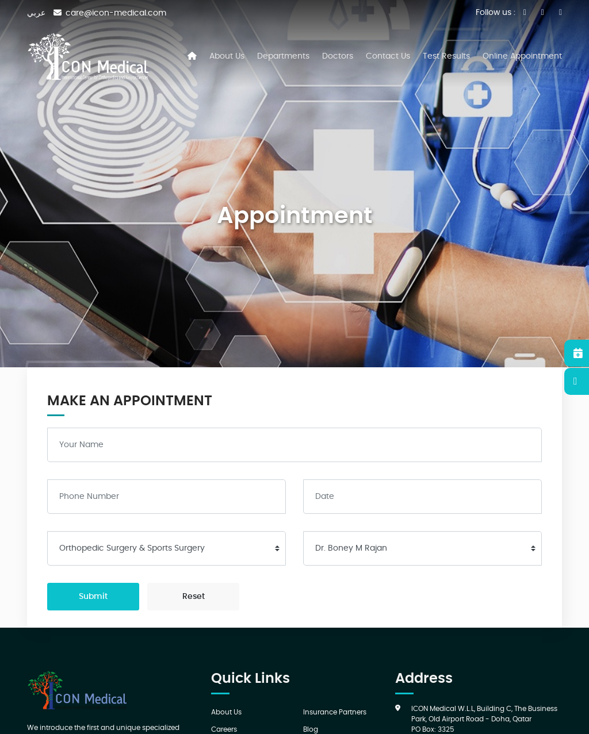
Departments (283, 56)
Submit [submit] (93, 597)
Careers (224, 729)
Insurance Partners (334, 712)
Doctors (337, 56)
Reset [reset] (193, 597)
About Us (226, 56)
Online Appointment (522, 56)
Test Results (446, 56)
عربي (36, 13)
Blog (310, 729)
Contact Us (388, 56)
